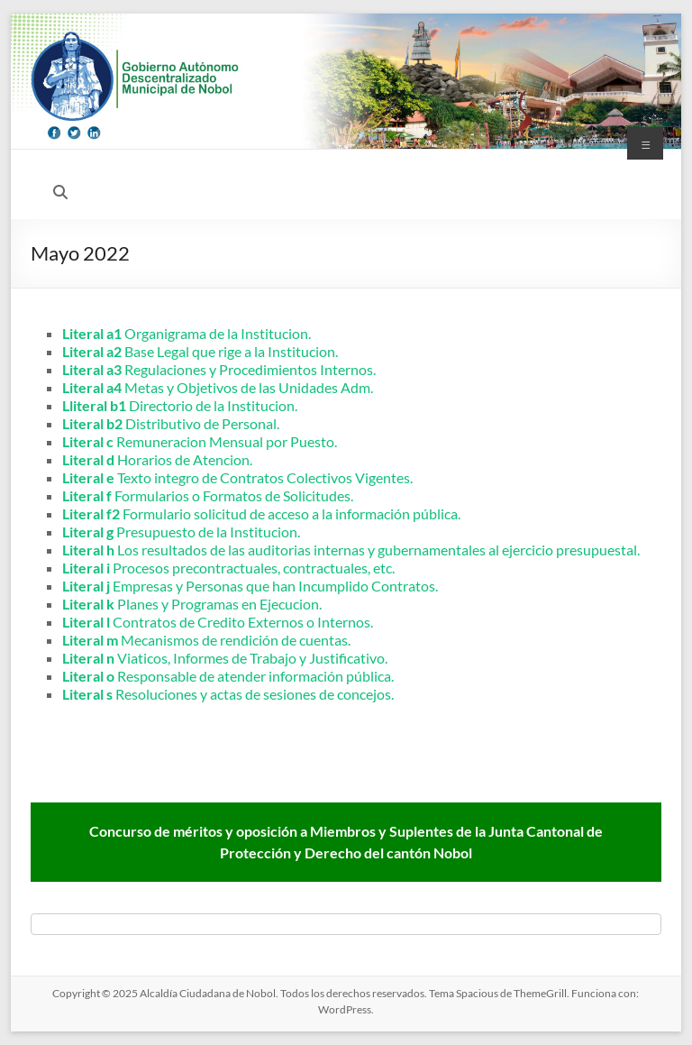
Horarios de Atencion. (157, 459)
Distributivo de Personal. (170, 423)
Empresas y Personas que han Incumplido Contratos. (250, 585)
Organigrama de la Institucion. (186, 333)
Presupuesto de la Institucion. (181, 531)
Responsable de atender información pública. (228, 675)
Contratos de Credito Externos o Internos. (217, 621)
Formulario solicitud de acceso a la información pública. (261, 513)
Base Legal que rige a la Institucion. (200, 351)
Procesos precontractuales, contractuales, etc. (228, 567)
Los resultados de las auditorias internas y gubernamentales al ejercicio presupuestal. (351, 549)
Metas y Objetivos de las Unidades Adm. (217, 387)
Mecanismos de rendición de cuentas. (206, 639)
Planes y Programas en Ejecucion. (192, 603)
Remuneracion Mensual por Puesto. (199, 441)
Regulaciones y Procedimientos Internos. (219, 369)
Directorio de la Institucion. (179, 405)
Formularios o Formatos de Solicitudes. (207, 495)
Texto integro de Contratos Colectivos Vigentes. (237, 477)
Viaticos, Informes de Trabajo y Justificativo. (224, 657)
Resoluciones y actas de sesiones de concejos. (228, 693)
